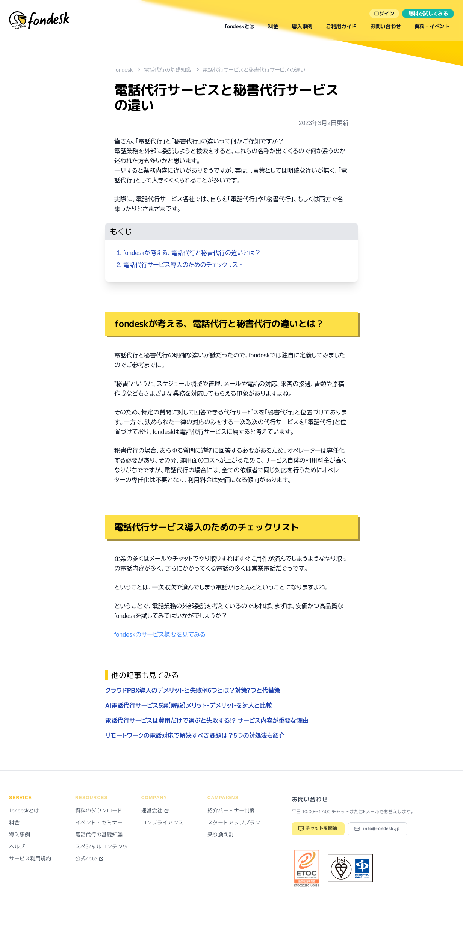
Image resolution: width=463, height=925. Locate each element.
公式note (89, 858)
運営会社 (155, 810)
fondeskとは (239, 26)
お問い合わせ (385, 26)
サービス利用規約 (30, 858)
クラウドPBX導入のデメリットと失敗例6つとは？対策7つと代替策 (192, 690)
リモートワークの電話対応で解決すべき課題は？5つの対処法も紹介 (195, 735)
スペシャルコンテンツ (101, 846)
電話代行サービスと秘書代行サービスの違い (254, 70)
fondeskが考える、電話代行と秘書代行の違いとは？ (192, 253)
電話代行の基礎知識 (167, 70)
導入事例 (302, 26)
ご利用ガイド (341, 26)
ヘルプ (17, 846)
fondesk (123, 70)
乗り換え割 (220, 834)
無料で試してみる (428, 13)
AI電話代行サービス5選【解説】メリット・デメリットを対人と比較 (188, 705)
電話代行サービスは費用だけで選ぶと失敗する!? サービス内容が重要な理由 (207, 720)
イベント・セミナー (99, 822)
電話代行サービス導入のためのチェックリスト (182, 265)
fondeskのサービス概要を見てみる (160, 634)
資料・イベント (432, 26)
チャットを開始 (317, 828)
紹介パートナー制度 (231, 810)
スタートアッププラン (233, 822)
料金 (273, 26)
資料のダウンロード (99, 810)
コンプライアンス (162, 822)
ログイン (384, 13)
